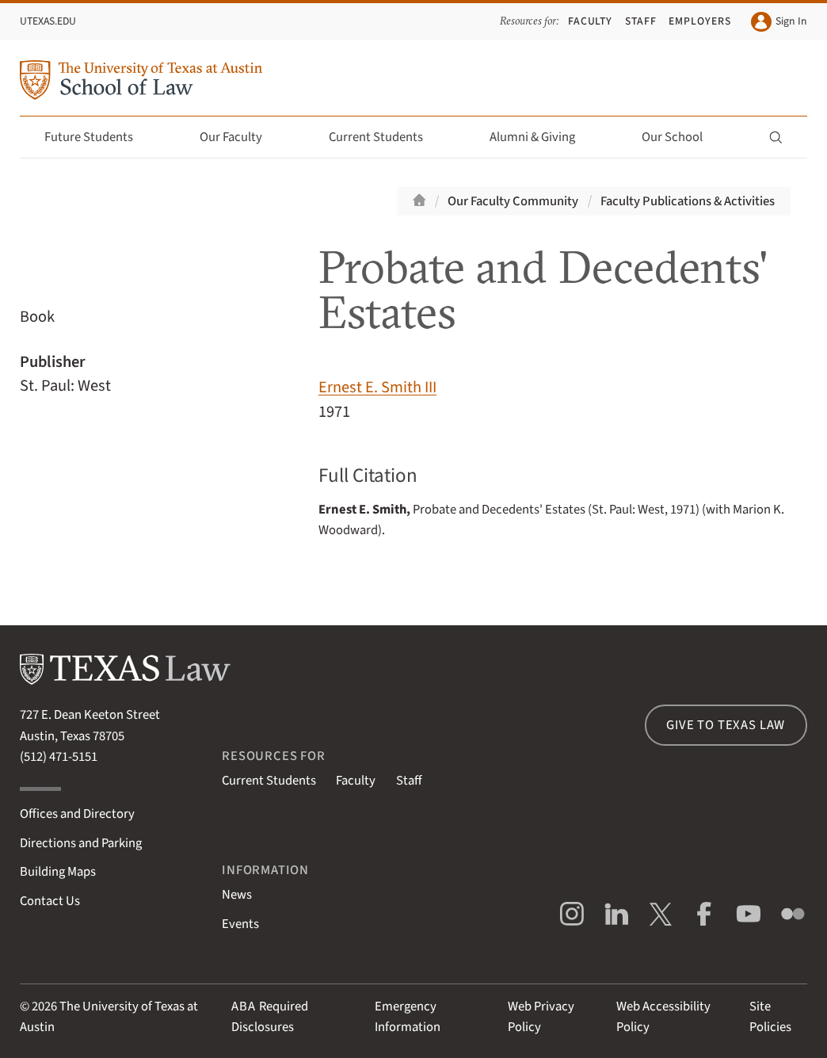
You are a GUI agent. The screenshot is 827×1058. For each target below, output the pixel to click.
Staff (641, 21)
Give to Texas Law (725, 725)
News (237, 894)
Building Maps (58, 871)
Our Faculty (240, 137)
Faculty (590, 21)
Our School (681, 137)
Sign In (778, 22)
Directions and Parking (81, 843)
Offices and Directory (77, 813)
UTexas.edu (48, 21)
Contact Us (50, 901)
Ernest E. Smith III (377, 387)
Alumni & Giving (541, 137)
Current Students (385, 137)
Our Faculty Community (513, 201)
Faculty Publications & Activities (687, 201)
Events (240, 924)
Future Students (97, 137)
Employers (700, 21)
